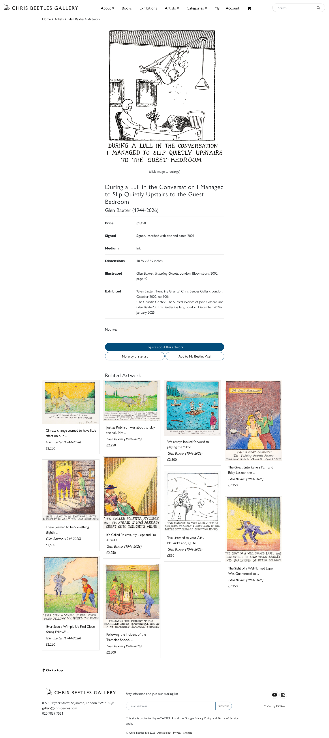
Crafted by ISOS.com (275, 706)
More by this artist (135, 356)
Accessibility (164, 732)
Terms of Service (228, 718)
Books (127, 8)
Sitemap (187, 732)
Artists (59, 18)
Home (46, 18)
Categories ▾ (197, 8)
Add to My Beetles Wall (195, 356)
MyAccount (227, 8)
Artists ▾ (172, 8)
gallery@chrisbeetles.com (59, 707)
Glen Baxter (76, 18)
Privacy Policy (203, 718)
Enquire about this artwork (164, 346)
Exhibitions (148, 8)
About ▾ (107, 8)
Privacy (177, 732)
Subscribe (223, 705)
